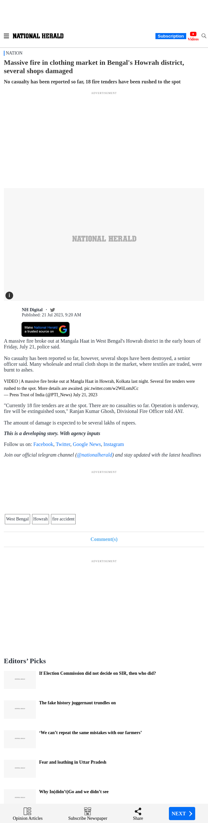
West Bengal (17, 519)
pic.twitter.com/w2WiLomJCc (111, 388)
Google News (87, 444)
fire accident (63, 519)
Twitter (63, 444)
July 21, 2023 (85, 394)
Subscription (171, 36)
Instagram (114, 444)
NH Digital (32, 309)
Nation (14, 53)
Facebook (43, 444)
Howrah (40, 519)
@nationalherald (94, 455)
